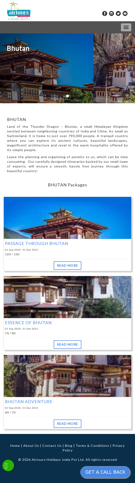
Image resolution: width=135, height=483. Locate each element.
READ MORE (67, 265)
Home (15, 445)
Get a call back (105, 472)
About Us (31, 445)
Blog (68, 445)
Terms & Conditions (92, 445)
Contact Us (52, 445)
